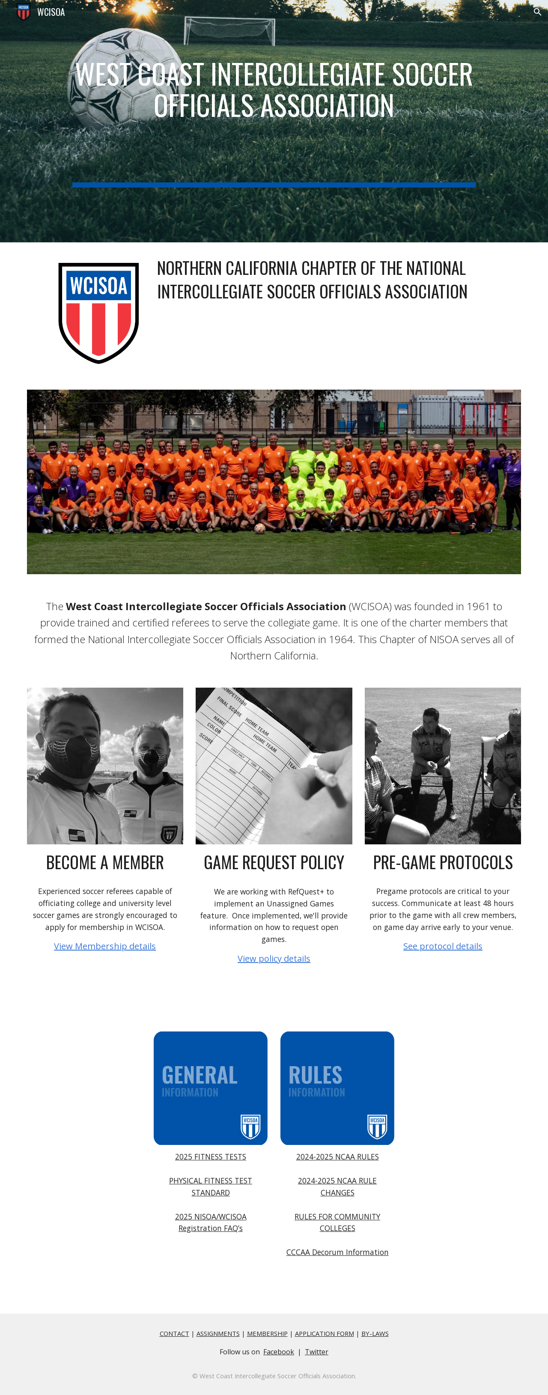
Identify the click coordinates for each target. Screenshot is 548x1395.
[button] (537, 12)
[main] (274, 121)
